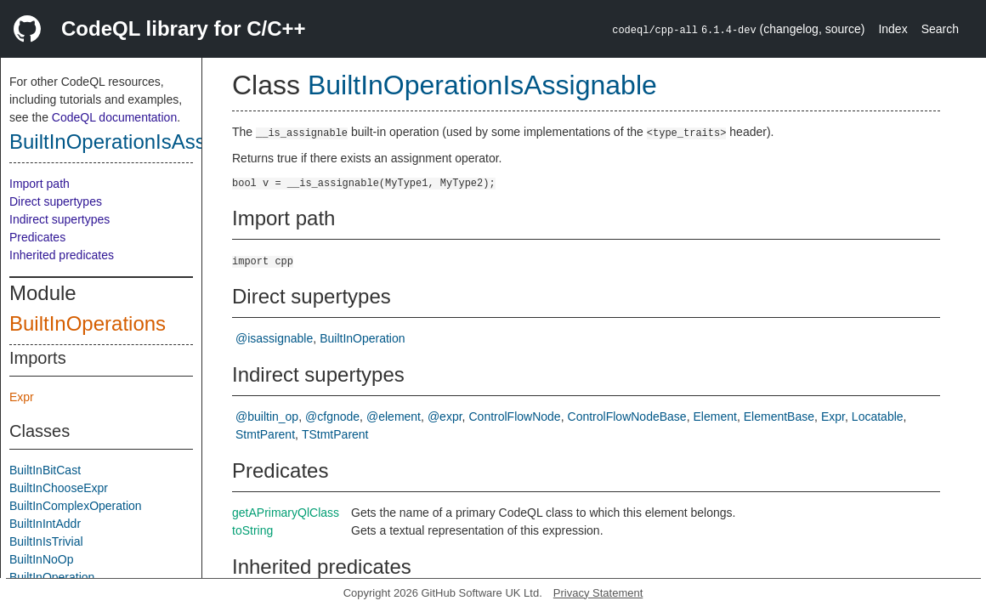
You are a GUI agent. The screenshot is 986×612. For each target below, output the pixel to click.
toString (252, 530)
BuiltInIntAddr (45, 523)
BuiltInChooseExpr (58, 488)
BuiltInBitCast (45, 470)
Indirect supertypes (59, 219)
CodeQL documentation (114, 117)
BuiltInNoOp (41, 559)
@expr (445, 416)
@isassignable (274, 338)
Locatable (878, 416)
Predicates (37, 237)
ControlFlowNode (514, 416)
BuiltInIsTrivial (46, 541)
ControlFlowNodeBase (627, 416)
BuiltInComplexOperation (75, 506)
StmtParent (265, 434)
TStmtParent (335, 434)
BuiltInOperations (87, 323)
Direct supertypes (55, 201)
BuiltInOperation (51, 577)
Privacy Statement (598, 592)
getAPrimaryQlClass (285, 512)
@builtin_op (266, 416)
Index (892, 29)
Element (715, 416)
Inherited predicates (61, 255)
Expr (21, 397)
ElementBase (779, 416)
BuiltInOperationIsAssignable (140, 141)
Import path (39, 183)
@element (393, 416)
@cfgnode (332, 416)
